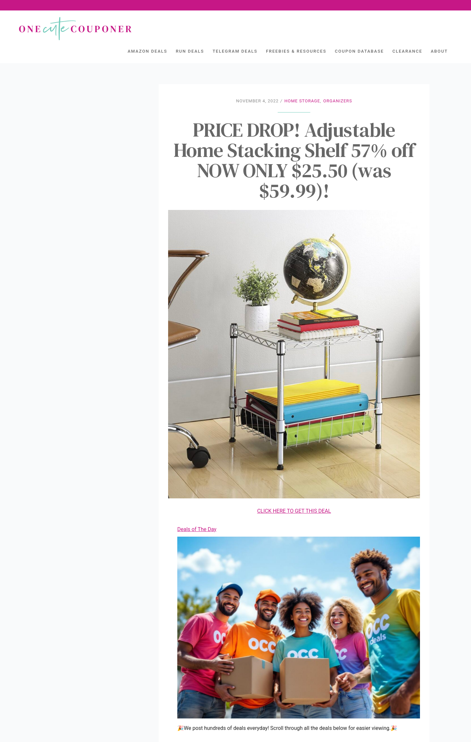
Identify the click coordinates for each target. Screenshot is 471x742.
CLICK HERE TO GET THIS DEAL (294, 511)
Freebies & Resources (296, 51)
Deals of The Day (197, 529)
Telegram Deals (235, 51)
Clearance (407, 51)
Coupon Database (359, 51)
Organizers (337, 100)
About (439, 51)
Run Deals (190, 51)
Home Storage (302, 100)
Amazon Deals (147, 51)
